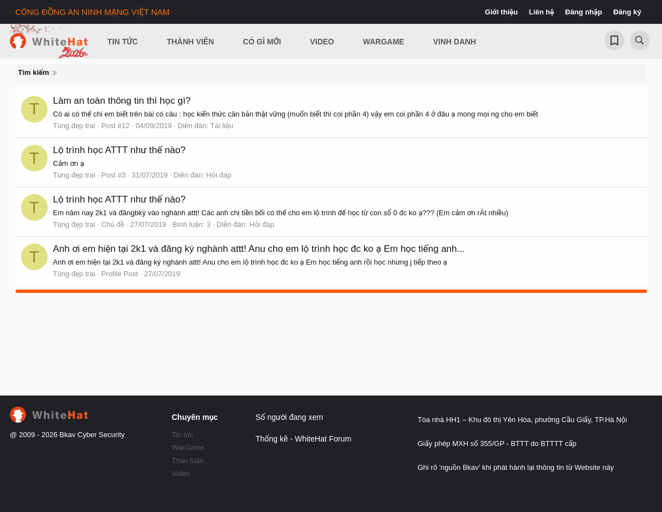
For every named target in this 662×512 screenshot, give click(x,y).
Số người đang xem (289, 417)
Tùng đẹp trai (74, 125)
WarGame (188, 447)
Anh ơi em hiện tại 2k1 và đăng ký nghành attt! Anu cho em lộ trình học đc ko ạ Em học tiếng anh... (259, 249)
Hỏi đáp (218, 175)
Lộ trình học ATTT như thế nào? (119, 150)
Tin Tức (122, 41)
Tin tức (182, 434)
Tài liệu (221, 125)
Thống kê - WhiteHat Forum (303, 438)
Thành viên (190, 41)
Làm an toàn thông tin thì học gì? (122, 100)
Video (322, 41)
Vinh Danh (454, 41)
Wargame (383, 41)
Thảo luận (188, 461)
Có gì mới (262, 41)
